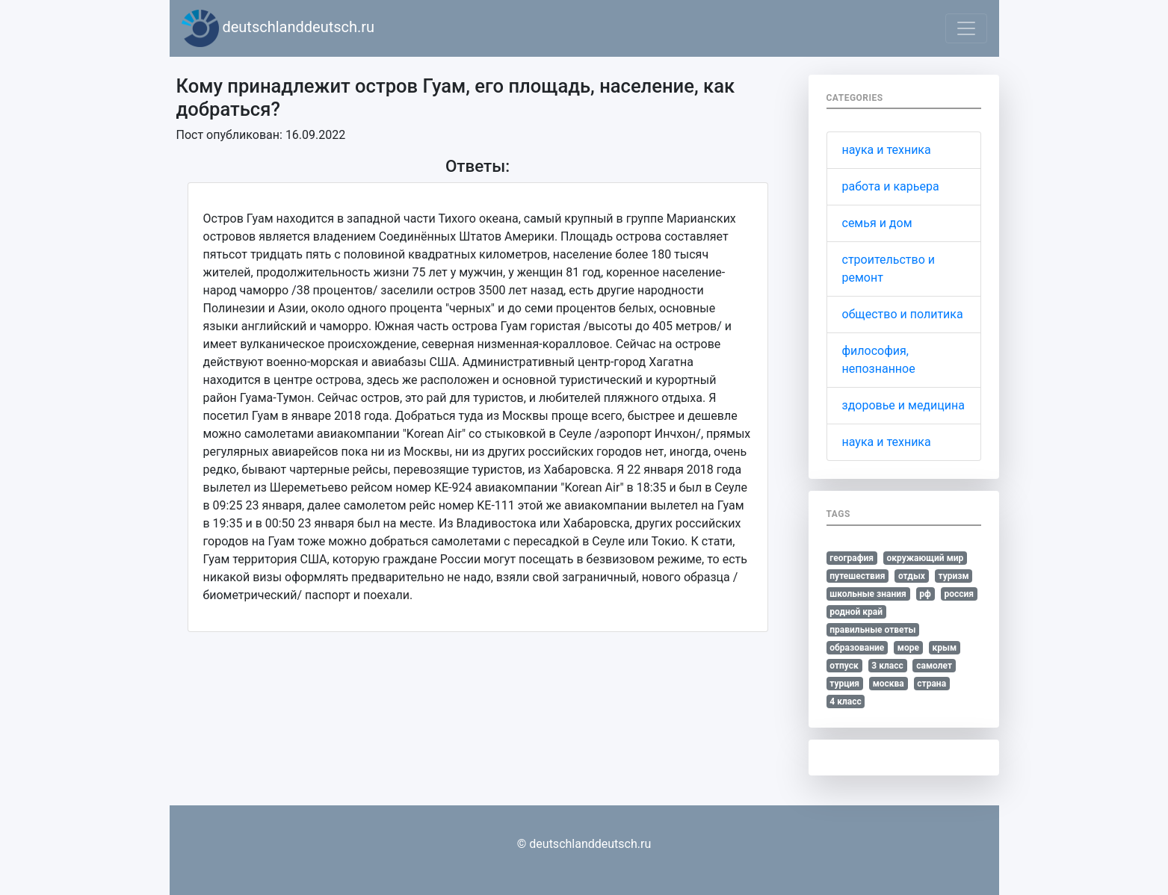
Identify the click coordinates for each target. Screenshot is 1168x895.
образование (856, 647)
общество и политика (902, 314)
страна (931, 683)
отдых (911, 576)
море (908, 647)
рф (925, 594)
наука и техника (886, 150)
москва (888, 683)
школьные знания (867, 594)
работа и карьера (890, 186)
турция (844, 683)
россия (959, 594)
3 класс (887, 665)
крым (944, 647)
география (851, 558)
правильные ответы (872, 630)
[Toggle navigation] (966, 28)
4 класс (845, 701)
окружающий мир (925, 558)
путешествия (857, 576)
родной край (856, 612)
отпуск (844, 665)
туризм (954, 576)
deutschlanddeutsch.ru (278, 28)
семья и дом (877, 223)
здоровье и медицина (903, 405)
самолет (934, 665)
